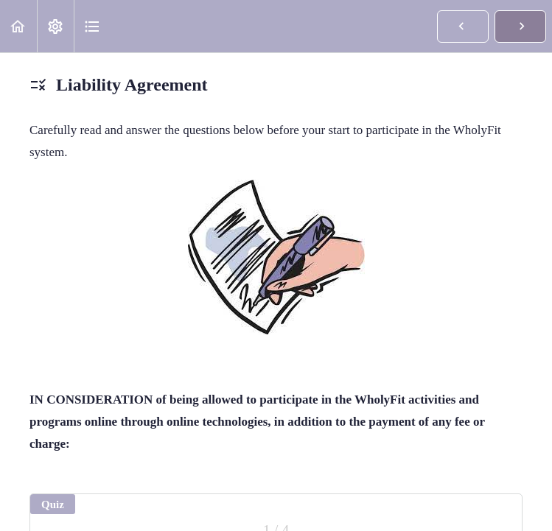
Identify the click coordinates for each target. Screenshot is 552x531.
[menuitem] (55, 26)
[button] (18, 26)
